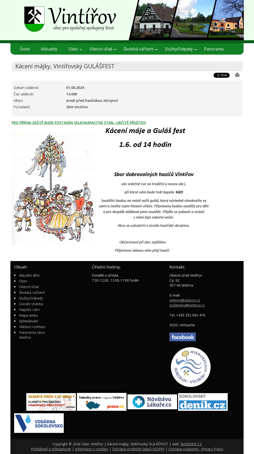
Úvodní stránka (31, 304)
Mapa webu (28, 315)
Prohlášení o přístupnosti (51, 449)
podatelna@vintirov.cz (187, 305)
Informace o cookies (91, 449)
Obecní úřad (103, 49)
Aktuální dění (29, 275)
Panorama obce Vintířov (32, 335)
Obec (75, 49)
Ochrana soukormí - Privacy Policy (195, 449)
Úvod (25, 49)
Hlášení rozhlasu (32, 326)
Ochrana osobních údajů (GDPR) (138, 449)
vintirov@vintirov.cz (184, 300)
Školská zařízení (141, 49)
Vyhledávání (28, 321)
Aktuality (49, 49)
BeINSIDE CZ (191, 444)
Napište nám (29, 309)
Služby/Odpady (181, 49)
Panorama (213, 49)
